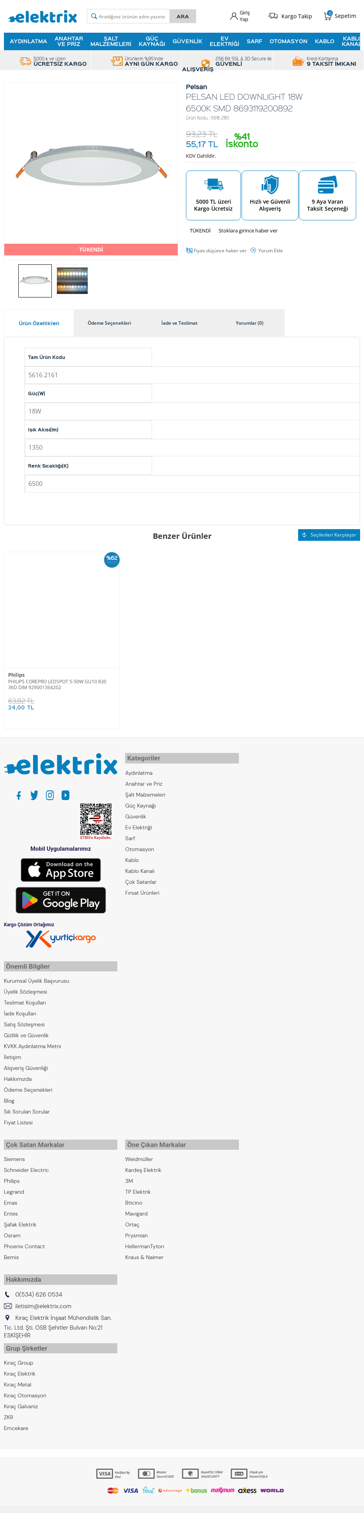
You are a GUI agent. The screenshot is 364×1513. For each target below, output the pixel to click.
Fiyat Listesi (18, 1117)
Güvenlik (187, 40)
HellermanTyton (144, 1238)
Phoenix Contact (24, 1238)
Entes (11, 1206)
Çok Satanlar (140, 878)
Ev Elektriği (224, 39)
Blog (9, 1095)
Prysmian (136, 1228)
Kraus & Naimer (144, 1249)
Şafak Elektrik (20, 1217)
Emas (11, 1195)
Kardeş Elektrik (143, 1162)
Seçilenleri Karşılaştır (329, 534)
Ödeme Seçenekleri (28, 1084)
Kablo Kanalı (139, 867)
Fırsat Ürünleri (142, 889)
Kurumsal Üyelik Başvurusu (36, 975)
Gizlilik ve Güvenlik (26, 1030)
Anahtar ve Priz (69, 39)
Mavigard (136, 1206)
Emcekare (16, 1415)
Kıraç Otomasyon (25, 1382)
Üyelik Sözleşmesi (25, 986)
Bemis (11, 1249)
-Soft (141, 1503)
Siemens (14, 1151)
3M (129, 1173)
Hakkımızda (18, 1073)
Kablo (324, 40)
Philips (16, 674)
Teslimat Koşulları (25, 997)
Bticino (133, 1195)
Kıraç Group (18, 1350)
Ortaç (132, 1217)
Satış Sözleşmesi (24, 1019)
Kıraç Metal (17, 1372)
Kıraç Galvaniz (21, 1393)
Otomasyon (288, 40)
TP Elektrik (137, 1184)
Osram (12, 1228)
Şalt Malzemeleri (110, 39)
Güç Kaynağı (152, 39)
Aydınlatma (28, 40)
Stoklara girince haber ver (248, 229)
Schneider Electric (26, 1162)
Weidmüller (139, 1151)
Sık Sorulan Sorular (27, 1106)
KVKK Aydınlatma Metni (32, 1041)
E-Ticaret (158, 1503)
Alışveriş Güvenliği (26, 1062)
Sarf (254, 40)
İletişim (12, 1052)
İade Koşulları (20, 1008)
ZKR (8, 1404)
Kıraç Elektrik (19, 1361)
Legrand (14, 1184)
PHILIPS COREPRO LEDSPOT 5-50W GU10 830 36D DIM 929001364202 (57, 683)
